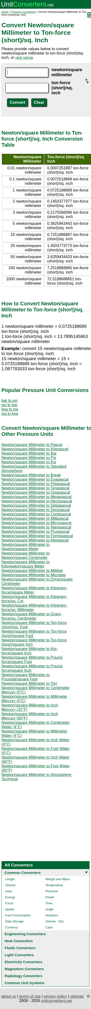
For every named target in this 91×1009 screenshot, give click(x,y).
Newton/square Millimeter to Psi (28, 458)
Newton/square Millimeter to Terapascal (35, 488)
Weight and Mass (57, 879)
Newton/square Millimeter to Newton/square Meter (25, 546)
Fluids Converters (20, 948)
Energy (10, 897)
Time (48, 903)
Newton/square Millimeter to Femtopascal (37, 536)
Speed (9, 909)
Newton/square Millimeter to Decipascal (35, 510)
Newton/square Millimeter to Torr (29, 683)
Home (4, 11)
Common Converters (23, 873)
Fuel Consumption (18, 915)
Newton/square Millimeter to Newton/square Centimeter (25, 555)
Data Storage (14, 921)
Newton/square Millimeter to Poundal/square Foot (25, 677)
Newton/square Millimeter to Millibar (32, 571)
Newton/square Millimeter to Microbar (33, 575)
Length (10, 879)
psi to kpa (9, 414)
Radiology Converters (23, 976)
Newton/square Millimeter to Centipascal (36, 514)
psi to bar (9, 405)
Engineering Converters (25, 934)
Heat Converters (19, 941)
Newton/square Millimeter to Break (31, 475)
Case (49, 927)
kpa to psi (9, 409)
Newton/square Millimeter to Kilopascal (34, 449)
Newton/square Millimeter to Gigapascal (35, 492)
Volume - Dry (54, 921)
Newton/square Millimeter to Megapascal (36, 497)
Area (8, 891)
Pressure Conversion (23, 11)
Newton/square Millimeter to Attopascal (35, 540)
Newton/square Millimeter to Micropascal (36, 523)
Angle (49, 909)
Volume (10, 885)
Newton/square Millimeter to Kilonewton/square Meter (25, 564)
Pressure (51, 891)
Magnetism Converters (24, 969)
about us (8, 996)
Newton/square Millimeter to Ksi (28, 462)
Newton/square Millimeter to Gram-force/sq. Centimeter (31, 616)
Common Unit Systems (24, 983)
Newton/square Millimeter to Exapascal (35, 479)
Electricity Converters (23, 962)
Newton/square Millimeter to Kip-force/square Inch (29, 651)
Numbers (51, 915)
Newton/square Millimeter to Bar (29, 453)
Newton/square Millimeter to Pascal (31, 445)
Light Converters (19, 955)
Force (9, 903)
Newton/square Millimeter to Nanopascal (36, 527)
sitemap (77, 996)
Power (49, 897)
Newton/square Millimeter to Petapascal (35, 484)
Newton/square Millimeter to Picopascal (35, 531)
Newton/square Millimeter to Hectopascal (36, 501)
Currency (11, 927)
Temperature (54, 885)
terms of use (30, 996)
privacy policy (55, 996)
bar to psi (9, 400)
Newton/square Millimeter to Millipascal (35, 518)
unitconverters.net (56, 1001)
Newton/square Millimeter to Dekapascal (36, 505)
